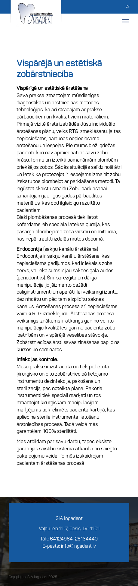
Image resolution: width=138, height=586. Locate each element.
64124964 (61, 539)
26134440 (86, 539)
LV (127, 6)
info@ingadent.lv (78, 546)
